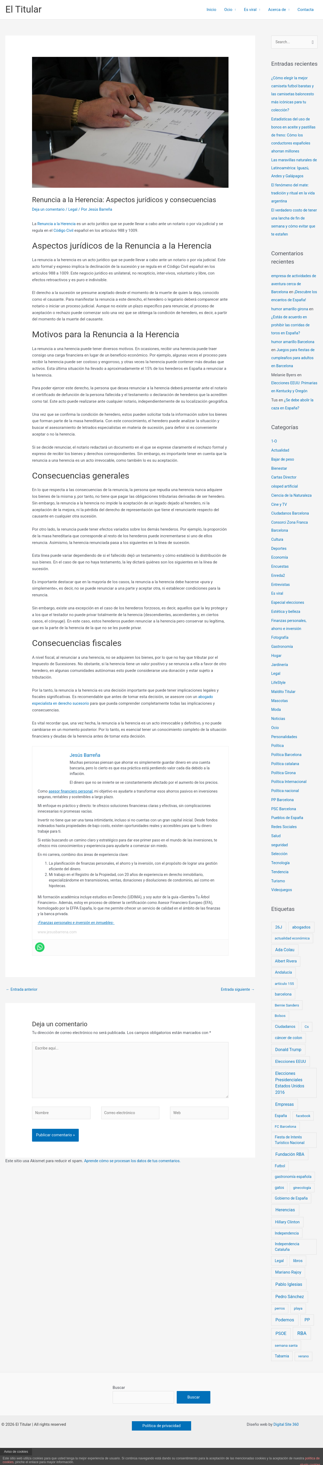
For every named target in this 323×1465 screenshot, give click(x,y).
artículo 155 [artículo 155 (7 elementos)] (284, 1000)
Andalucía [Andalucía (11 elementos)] (283, 989)
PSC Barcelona (284, 825)
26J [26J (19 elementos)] (278, 943)
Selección (280, 870)
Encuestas (280, 583)
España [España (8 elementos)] (281, 1132)
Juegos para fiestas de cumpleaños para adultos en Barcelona (294, 366)
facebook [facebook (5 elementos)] (303, 1132)
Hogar (276, 671)
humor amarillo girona (290, 317)
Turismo (278, 897)
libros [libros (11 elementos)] (298, 1277)
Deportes (279, 564)
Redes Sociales (284, 843)
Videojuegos (282, 906)
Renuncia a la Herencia (57, 223)
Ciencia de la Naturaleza (292, 511)
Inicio (211, 9)
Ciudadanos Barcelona (291, 529)
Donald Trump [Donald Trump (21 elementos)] (288, 1065)
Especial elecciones (288, 619)
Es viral (250, 9)
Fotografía (280, 654)
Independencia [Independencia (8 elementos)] (287, 1249)
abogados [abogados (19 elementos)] (301, 943)
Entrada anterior (22, 989)
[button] (161, 1443)
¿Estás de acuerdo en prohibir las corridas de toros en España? (291, 333)
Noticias (278, 735)
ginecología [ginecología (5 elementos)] (302, 1204)
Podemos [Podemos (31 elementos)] (284, 1336)
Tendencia (280, 888)
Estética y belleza (286, 627)
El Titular (23, 9)
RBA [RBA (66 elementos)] (301, 1350)
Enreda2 (278, 591)
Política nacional (286, 807)
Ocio (228, 9)
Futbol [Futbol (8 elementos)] (280, 1182)
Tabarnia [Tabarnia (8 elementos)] (282, 1372)
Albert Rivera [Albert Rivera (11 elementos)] (286, 978)
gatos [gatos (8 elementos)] (279, 1204)
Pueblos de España (288, 834)
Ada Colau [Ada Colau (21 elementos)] (284, 966)
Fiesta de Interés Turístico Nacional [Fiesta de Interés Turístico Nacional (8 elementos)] (289, 1156)
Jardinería (280, 681)
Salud (276, 852)
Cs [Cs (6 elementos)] (307, 1043)
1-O (274, 457)
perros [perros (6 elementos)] (280, 1325)
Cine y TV (279, 520)
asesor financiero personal (71, 791)
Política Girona (284, 789)
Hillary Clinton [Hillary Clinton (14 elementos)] (287, 1238)
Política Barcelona (287, 771)
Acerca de (277, 9)
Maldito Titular (284, 708)
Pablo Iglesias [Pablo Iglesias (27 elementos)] (288, 1300)
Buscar (119, 1404)
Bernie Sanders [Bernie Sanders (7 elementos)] (287, 1022)
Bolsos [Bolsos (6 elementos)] (280, 1032)
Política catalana (286, 780)
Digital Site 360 (286, 1441)
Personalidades (285, 753)
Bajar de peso (283, 475)
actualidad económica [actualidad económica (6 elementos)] (292, 955)
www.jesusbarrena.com (57, 932)
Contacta (305, 9)
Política (278, 762)
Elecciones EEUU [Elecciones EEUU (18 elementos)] (290, 1077)
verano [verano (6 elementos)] (303, 1373)
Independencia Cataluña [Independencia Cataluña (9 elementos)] (287, 1263)
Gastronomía (282, 663)
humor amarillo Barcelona (294, 350)
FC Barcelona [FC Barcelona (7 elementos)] (285, 1143)
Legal (75, 209)
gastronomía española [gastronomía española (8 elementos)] (293, 1193)
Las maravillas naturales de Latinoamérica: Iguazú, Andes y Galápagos (294, 176)
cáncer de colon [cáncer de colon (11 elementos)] (288, 1054)
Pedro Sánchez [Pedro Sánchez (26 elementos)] (289, 1313)
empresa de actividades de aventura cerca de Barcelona (292, 292)
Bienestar (279, 484)
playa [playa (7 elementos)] (298, 1325)
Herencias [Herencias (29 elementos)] (285, 1226)
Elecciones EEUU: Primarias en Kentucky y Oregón (292, 399)
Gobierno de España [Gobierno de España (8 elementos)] (291, 1215)
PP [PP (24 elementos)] (307, 1336)
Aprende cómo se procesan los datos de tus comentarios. (135, 1165)
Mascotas (280, 717)
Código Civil (63, 230)
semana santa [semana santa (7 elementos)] (286, 1362)
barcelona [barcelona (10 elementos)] (283, 1010)
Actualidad (280, 466)
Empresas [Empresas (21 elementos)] (284, 1120)
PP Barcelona (283, 816)
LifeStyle (278, 699)
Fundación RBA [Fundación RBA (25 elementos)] (289, 1170)
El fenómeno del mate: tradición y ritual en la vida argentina (294, 201)
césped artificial (285, 502)
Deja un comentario (49, 209)
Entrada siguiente (237, 989)
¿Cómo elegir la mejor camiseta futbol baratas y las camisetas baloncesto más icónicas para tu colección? (294, 94)
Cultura (277, 555)
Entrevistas (281, 600)
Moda (276, 726)
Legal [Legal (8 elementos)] (279, 1277)
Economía (280, 573)
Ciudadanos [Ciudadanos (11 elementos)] (285, 1043)
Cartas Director (284, 493)
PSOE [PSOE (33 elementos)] (280, 1350)
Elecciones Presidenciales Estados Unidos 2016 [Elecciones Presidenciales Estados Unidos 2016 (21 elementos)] (289, 1099)
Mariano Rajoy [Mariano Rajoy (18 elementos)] (288, 1288)
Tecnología (281, 879)
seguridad (280, 861)
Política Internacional (290, 798)
